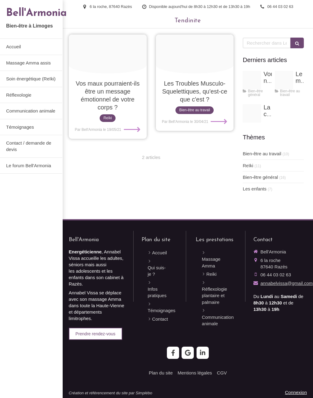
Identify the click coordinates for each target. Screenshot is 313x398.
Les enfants (255, 188)
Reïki (248, 165)
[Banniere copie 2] (252, 113)
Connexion (296, 392)
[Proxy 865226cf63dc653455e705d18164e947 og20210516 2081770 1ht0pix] (108, 54)
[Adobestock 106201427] (284, 80)
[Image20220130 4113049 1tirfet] (252, 80)
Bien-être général (260, 177)
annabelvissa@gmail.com (286, 283)
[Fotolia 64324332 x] (195, 54)
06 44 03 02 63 (275, 274)
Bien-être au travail (262, 153)
